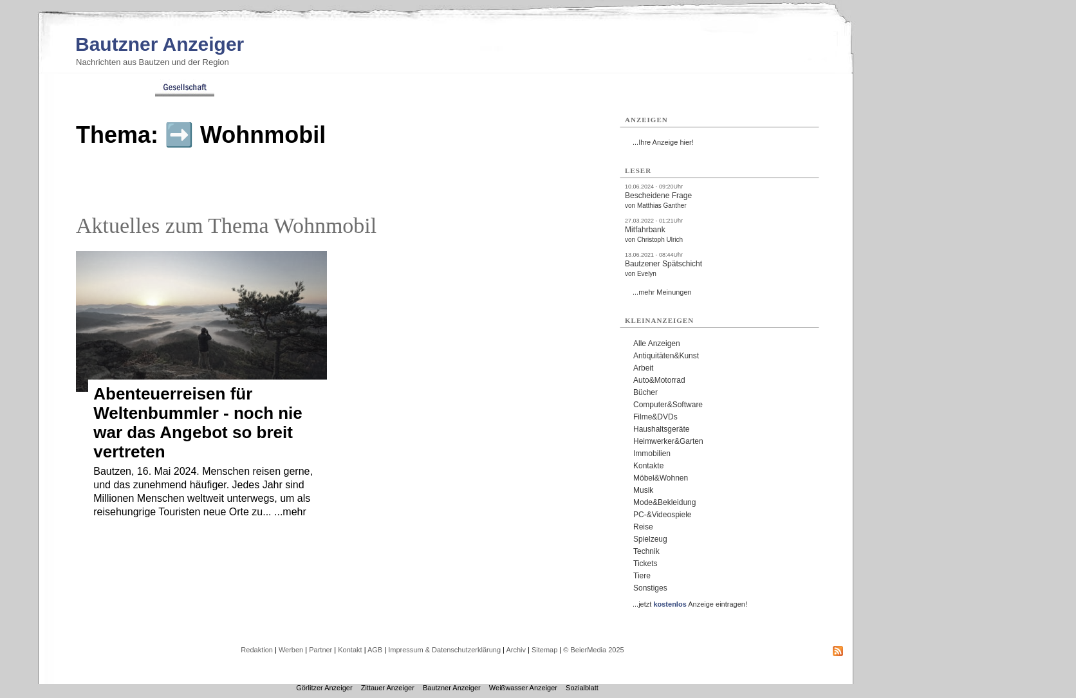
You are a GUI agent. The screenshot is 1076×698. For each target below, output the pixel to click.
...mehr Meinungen (662, 292)
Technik (646, 551)
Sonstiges (650, 588)
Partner (320, 650)
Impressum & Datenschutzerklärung (444, 650)
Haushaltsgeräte (661, 429)
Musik (643, 490)
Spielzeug (650, 539)
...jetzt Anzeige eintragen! (690, 604)
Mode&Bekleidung (664, 502)
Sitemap (544, 650)
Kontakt (350, 650)
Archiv (516, 650)
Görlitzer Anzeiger (324, 688)
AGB (374, 650)
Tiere (642, 576)
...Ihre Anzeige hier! (663, 142)
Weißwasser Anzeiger (523, 688)
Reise (643, 527)
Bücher (645, 392)
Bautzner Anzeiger (159, 44)
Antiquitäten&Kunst (666, 356)
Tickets (645, 563)
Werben (291, 650)
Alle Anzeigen (656, 343)
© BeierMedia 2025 (593, 650)
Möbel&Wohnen (660, 478)
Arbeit (643, 368)
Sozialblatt (582, 688)
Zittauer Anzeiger (387, 688)
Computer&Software (668, 404)
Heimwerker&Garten (668, 441)
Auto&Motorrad (659, 380)
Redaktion (257, 650)
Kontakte (648, 466)
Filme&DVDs (655, 417)
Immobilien (652, 453)
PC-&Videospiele (662, 514)
